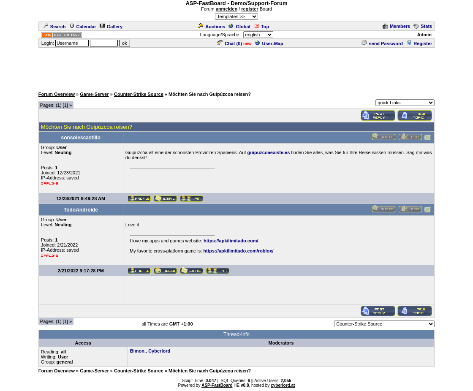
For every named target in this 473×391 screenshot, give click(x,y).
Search (54, 26)
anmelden (226, 8)
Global (239, 26)
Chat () (229, 43)
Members (396, 26)
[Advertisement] (236, 68)
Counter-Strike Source (138, 94)
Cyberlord (159, 350)
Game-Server (94, 94)
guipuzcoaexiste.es (268, 152)
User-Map (269, 43)
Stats (422, 26)
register (249, 8)
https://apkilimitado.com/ (231, 240)
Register (419, 43)
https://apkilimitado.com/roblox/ (238, 250)
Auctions (211, 26)
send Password (382, 43)
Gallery (111, 26)
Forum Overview (56, 94)
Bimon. (138, 350)
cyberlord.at (283, 385)
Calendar (82, 26)
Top (261, 26)
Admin (424, 34)
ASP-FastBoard (216, 385)
